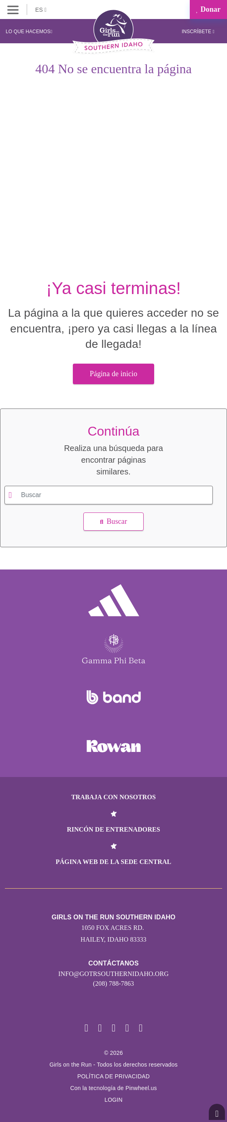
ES (41, 9)
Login (113, 1100)
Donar (208, 9)
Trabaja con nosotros (113, 797)
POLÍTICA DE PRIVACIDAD (113, 1076)
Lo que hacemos (29, 31)
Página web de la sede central (114, 861)
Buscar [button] (113, 521)
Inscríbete (198, 31)
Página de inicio (114, 374)
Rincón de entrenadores (113, 829)
